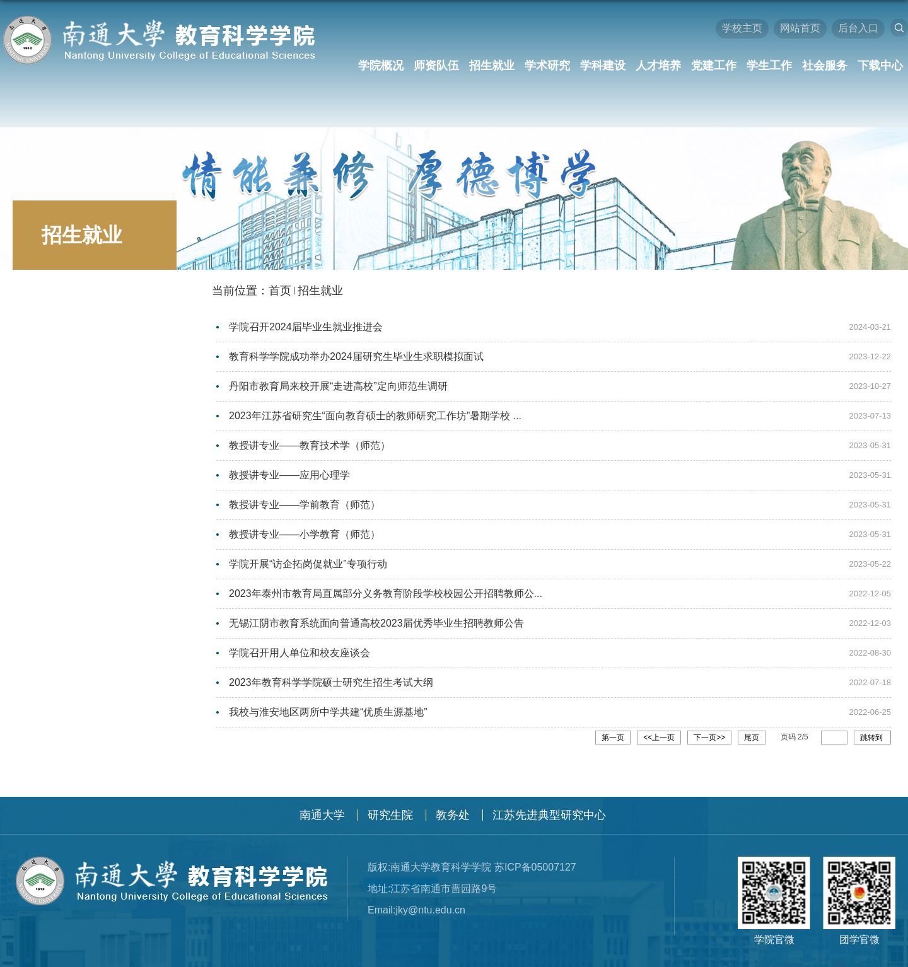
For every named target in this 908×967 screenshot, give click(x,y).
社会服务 (824, 65)
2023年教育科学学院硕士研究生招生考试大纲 (331, 674)
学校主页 (742, 28)
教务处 (453, 806)
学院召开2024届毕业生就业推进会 (306, 326)
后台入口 (858, 28)
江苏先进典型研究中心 (549, 806)
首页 (280, 290)
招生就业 (492, 65)
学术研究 (547, 65)
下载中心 (880, 65)
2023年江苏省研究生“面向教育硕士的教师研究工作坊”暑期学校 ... (375, 413)
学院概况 (381, 65)
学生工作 (769, 65)
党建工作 (713, 65)
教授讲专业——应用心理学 (289, 471)
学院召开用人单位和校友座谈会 (299, 645)
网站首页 (800, 28)
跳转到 (872, 728)
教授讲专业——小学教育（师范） (304, 529)
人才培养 (658, 65)
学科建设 (603, 65)
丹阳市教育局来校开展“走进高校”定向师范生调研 (338, 384)
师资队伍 (436, 65)
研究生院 (390, 806)
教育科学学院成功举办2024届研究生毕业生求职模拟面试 (356, 355)
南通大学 (322, 806)
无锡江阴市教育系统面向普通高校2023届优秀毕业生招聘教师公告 (376, 616)
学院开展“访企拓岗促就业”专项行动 (308, 558)
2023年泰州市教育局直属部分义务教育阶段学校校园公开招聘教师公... (385, 587)
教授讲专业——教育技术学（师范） (309, 442)
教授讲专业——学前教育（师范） (304, 500)
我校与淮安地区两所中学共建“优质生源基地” (328, 703)
